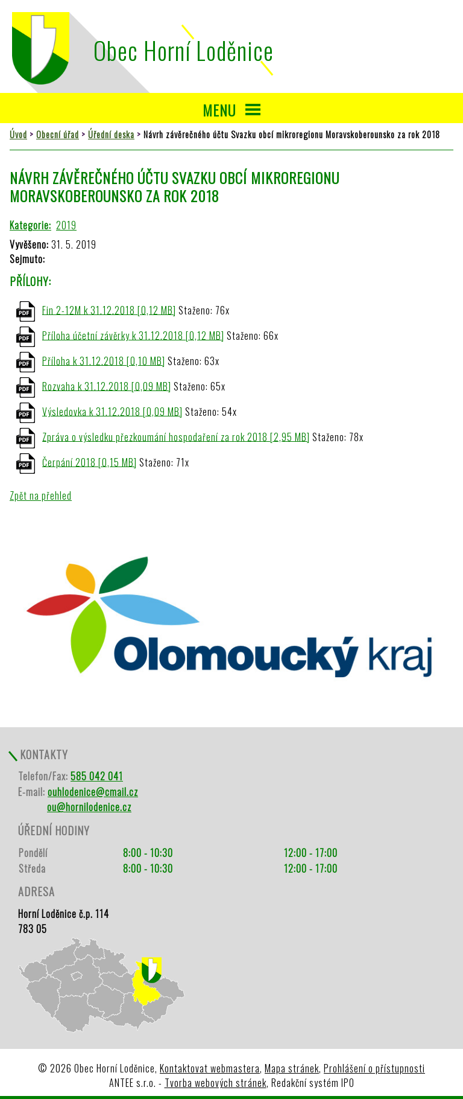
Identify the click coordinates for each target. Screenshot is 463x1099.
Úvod (18, 134)
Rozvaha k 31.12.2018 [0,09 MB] (106, 385)
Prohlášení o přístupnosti (374, 1068)
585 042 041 (97, 776)
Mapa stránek (292, 1068)
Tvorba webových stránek (215, 1082)
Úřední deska (111, 134)
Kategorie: (30, 225)
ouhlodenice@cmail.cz (93, 792)
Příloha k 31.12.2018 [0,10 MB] (103, 360)
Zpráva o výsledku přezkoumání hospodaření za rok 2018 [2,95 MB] (176, 436)
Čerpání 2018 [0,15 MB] (89, 461)
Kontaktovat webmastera (210, 1068)
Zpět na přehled (41, 495)
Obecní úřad (57, 134)
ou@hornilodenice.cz (89, 807)
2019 (66, 225)
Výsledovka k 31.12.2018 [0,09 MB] (112, 411)
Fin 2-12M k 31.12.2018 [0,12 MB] (109, 309)
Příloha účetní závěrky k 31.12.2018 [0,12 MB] (133, 335)
